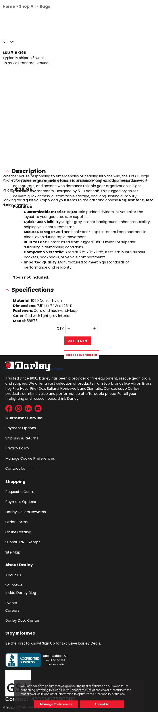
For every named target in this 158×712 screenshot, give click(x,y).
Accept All (102, 704)
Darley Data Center (22, 620)
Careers (12, 610)
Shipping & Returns (21, 438)
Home (9, 6)
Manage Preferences (56, 704)
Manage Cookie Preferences (30, 458)
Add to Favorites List (81, 355)
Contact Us (15, 468)
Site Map (12, 552)
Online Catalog (18, 532)
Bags (45, 6)
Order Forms (16, 521)
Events (11, 602)
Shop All (27, 6)
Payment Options (20, 428)
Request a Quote (19, 491)
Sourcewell (14, 585)
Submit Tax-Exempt (22, 542)
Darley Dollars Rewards (25, 511)
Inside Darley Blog (20, 592)
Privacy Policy (17, 448)
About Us (13, 575)
